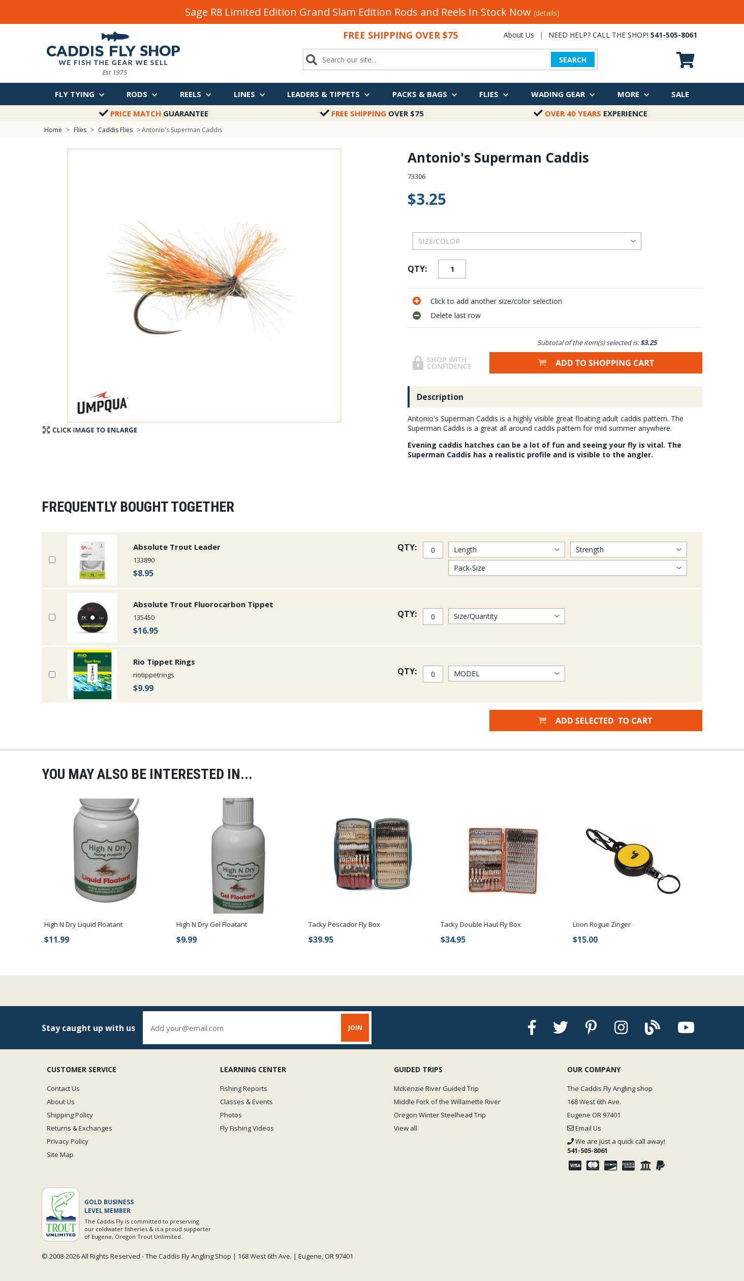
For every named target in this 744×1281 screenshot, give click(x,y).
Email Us (584, 1128)
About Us (519, 35)
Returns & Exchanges (79, 1128)
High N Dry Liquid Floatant (83, 924)
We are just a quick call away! (616, 1146)
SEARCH (572, 60)
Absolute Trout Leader (177, 547)
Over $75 (372, 113)
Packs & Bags (424, 94)
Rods (142, 94)
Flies (494, 94)
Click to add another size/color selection (496, 301)
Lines (249, 94)
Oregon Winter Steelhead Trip (440, 1114)
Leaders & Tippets (328, 94)
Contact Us (63, 1088)
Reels (195, 94)
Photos (231, 1114)
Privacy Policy (67, 1141)
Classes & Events (246, 1101)
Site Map (60, 1154)
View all (405, 1128)
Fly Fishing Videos (247, 1128)
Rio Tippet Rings (164, 662)
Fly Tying (80, 94)
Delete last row (455, 315)
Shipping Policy (70, 1114)
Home (53, 130)
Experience (590, 113)
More (633, 94)
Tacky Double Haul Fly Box (481, 924)
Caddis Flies (115, 130)
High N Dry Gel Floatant (211, 924)
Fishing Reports (243, 1088)
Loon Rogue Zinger (602, 924)
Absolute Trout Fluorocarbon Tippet (203, 604)
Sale (680, 94)
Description (440, 396)
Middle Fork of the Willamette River (447, 1101)
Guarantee (153, 113)
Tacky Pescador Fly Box (344, 924)
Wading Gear (563, 94)
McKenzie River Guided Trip (436, 1088)
